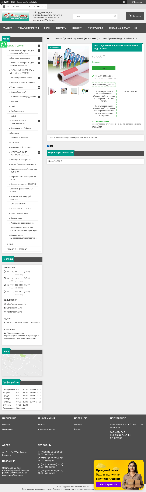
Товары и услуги (27, 28)
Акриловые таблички (19, 138)
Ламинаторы (16, 218)
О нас (47, 28)
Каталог (41, 425)
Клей (12, 106)
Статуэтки (14, 142)
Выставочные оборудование (23, 97)
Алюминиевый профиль (21, 147)
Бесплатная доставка (104, 85)
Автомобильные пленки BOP (23, 164)
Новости (77, 28)
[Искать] (115, 16)
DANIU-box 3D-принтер (20, 208)
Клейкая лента (17, 111)
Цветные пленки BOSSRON (22, 82)
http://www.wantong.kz (16, 304)
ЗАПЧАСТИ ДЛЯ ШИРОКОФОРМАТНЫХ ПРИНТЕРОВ (120, 435)
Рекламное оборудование (22, 223)
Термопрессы (16, 87)
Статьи (77, 429)
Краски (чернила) (18, 92)
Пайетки (14, 102)
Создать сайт (22, 2)
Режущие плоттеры (19, 213)
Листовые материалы (20, 58)
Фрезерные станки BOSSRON (23, 184)
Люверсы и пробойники (20, 128)
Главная (7, 28)
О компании (7, 429)
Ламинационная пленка (21, 78)
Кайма (13, 116)
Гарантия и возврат (17, 249)
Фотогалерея (95, 28)
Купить (103, 68)
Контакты (61, 28)
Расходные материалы (20, 159)
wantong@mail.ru (14, 308)
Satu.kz (86, 486)
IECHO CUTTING (18, 204)
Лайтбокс (14, 133)
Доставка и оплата (119, 28)
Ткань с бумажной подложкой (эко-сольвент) (76, 38)
